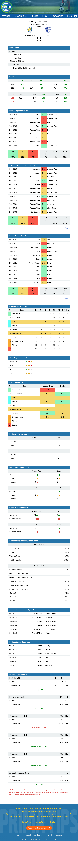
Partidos (6, 16)
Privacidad (27, 835)
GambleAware (26, 822)
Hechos (34, 16)
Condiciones (38, 835)
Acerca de (49, 835)
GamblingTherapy (40, 822)
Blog (69, 16)
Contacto (59, 835)
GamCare (53, 822)
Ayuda (18, 835)
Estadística (58, 16)
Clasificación (20, 16)
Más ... (67, 228)
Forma (45, 16)
